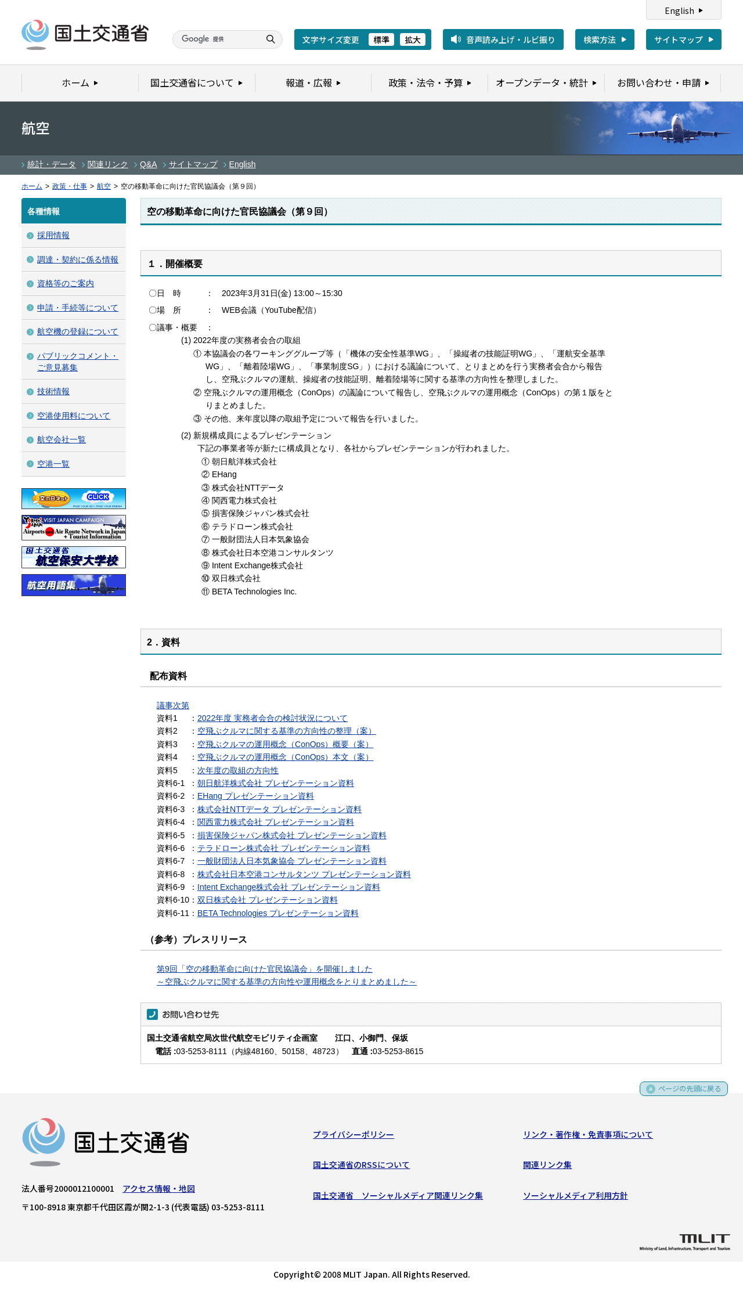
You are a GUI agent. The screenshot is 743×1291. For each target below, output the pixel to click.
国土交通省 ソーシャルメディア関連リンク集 (398, 1197)
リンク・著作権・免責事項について (588, 1136)
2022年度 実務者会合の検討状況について (272, 718)
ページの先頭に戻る (686, 1095)
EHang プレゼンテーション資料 (255, 795)
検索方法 (599, 39)
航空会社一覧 (61, 439)
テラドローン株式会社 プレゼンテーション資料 (283, 848)
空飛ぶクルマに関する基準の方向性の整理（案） (286, 730)
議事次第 (173, 705)
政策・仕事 (69, 186)
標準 (381, 39)
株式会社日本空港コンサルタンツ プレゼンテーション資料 (304, 874)
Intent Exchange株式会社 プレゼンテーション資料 (288, 887)
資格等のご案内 (65, 283)
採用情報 (53, 235)
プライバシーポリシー (353, 1136)
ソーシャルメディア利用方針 (575, 1197)
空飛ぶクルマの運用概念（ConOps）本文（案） (285, 757)
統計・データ (51, 164)
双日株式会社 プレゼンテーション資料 (267, 899)
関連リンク (108, 164)
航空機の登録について (77, 331)
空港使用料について (73, 415)
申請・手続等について (77, 307)
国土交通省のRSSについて (361, 1167)
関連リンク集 (547, 1167)
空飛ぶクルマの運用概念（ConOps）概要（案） (285, 744)
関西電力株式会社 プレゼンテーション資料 (275, 822)
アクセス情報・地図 (158, 1190)
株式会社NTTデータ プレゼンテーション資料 (279, 809)
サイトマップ (678, 39)
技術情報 (53, 391)
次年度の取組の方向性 (238, 770)
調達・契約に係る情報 (77, 259)
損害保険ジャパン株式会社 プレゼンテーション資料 (292, 835)
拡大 (413, 39)
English (679, 10)
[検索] (215, 39)
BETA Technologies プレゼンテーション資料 (278, 913)
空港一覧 (53, 463)
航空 (104, 186)
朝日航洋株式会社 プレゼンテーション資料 (275, 783)
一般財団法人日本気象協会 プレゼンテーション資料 (292, 861)
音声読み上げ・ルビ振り (511, 39)
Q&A (148, 164)
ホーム (31, 186)
